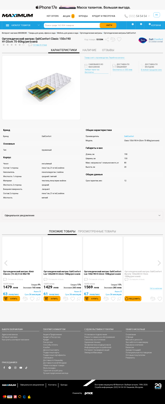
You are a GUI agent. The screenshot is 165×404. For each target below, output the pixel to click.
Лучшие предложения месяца (55, 373)
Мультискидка (49, 368)
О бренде (129, 337)
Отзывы (108, 50)
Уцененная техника (92, 342)
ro (156, 15)
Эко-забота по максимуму (137, 342)
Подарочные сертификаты (54, 355)
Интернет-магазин (9, 337)
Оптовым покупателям (135, 355)
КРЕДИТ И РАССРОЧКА (103, 16)
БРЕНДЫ (83, 16)
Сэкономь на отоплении (94, 340)
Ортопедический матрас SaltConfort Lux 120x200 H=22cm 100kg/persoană (62, 272)
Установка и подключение (95, 334)
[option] (82, 7)
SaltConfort (129, 136)
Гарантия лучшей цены (53, 371)
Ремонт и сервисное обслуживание (99, 337)
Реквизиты (130, 358)
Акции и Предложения (52, 334)
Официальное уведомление (32, 385)
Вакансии (130, 347)
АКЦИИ (66, 16)
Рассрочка (48, 342)
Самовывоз (48, 358)
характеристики (64, 50)
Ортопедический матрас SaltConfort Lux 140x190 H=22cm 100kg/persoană (102, 272)
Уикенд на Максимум (93, 353)
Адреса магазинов (10, 334)
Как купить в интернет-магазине (15, 340)
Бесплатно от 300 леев (122, 70)
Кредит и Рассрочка (51, 337)
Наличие (89, 50)
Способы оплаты (50, 345)
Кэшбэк (46, 347)
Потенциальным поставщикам (139, 353)
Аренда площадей (133, 350)
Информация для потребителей (97, 347)
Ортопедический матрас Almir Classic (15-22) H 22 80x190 (18, 272)
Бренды (64, 385)
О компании (131, 334)
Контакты (52, 385)
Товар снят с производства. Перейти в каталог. (104, 58)
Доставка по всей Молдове (55, 363)
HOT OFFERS (53, 16)
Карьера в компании (134, 345)
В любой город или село (151, 70)
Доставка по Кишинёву (53, 360)
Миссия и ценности (134, 340)
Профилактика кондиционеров (97, 345)
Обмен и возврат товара (53, 365)
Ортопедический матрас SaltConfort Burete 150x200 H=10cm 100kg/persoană (143, 274)
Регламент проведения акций (96, 350)
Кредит (46, 340)
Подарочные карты (51, 353)
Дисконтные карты (51, 350)
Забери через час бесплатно (92, 71)
